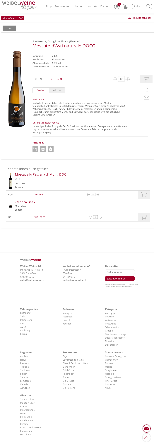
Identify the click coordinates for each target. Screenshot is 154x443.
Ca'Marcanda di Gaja (73, 359)
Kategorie (111, 309)
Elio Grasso (68, 380)
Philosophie (26, 416)
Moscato (63, 66)
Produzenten (62, 6)
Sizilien (23, 373)
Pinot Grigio (111, 380)
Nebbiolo (109, 373)
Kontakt (92, 6)
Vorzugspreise (112, 313)
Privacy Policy (109, 286)
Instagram (68, 313)
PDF (146, 90)
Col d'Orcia (68, 370)
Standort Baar (27, 402)
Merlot (108, 366)
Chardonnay (111, 359)
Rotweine (109, 316)
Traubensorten (114, 352)
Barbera (109, 363)
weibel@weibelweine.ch (32, 280)
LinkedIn (67, 320)
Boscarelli (68, 384)
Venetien (24, 384)
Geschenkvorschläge (115, 334)
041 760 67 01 (69, 276)
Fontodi (67, 377)
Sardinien (25, 370)
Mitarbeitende (27, 409)
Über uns (79, 6)
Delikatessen (111, 344)
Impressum (26, 430)
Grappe (109, 330)
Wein (40, 90)
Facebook (67, 316)
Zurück (10, 28)
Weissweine (111, 320)
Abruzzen (25, 387)
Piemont (24, 363)
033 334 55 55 (27, 276)
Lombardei (25, 380)
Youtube (67, 323)
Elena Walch (69, 366)
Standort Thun (27, 399)
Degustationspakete (115, 337)
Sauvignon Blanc (113, 377)
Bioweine (109, 341)
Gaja (65, 356)
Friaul (23, 359)
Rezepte (24, 423)
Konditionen (26, 420)
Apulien (24, 356)
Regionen (26, 352)
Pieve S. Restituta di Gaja (75, 363)
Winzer (57, 90)
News (23, 413)
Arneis (108, 387)
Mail (146, 97)
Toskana (24, 366)
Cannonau (110, 384)
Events (104, 6)
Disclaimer (25, 434)
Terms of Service (122, 286)
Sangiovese (111, 370)
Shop (49, 6)
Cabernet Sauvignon (115, 356)
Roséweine (110, 323)
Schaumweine (112, 327)
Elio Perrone (58, 59)
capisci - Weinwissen (30, 427)
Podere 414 (68, 373)
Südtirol (24, 377)
